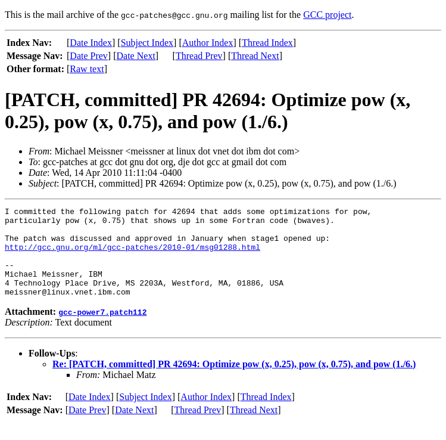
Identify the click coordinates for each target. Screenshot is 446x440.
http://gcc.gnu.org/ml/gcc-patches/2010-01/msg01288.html (132, 255)
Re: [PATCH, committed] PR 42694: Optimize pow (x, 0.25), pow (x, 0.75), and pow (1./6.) (234, 382)
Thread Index (267, 43)
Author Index (207, 43)
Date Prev (89, 56)
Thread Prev (199, 56)
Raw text (87, 69)
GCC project (327, 15)
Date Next (136, 56)
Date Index (91, 43)
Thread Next (255, 56)
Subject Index (147, 43)
